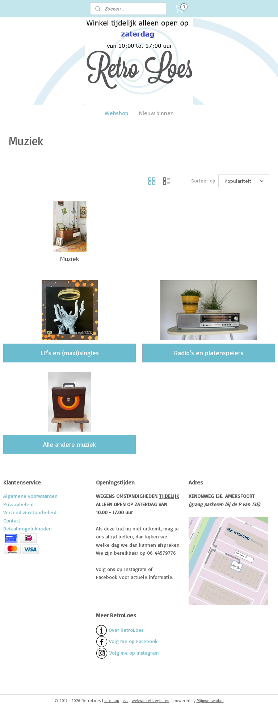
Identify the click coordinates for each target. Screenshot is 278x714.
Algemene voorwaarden (30, 496)
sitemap (111, 700)
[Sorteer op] (244, 181)
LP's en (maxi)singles (70, 353)
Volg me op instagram (134, 653)
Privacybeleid (18, 504)
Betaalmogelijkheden (27, 528)
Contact (11, 520)
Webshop (116, 113)
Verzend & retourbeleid (29, 512)
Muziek (69, 258)
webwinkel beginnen (150, 700)
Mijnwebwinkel (210, 700)
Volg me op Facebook (126, 641)
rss (126, 700)
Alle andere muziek (69, 444)
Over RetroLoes (126, 630)
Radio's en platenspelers (208, 353)
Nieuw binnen (156, 113)
